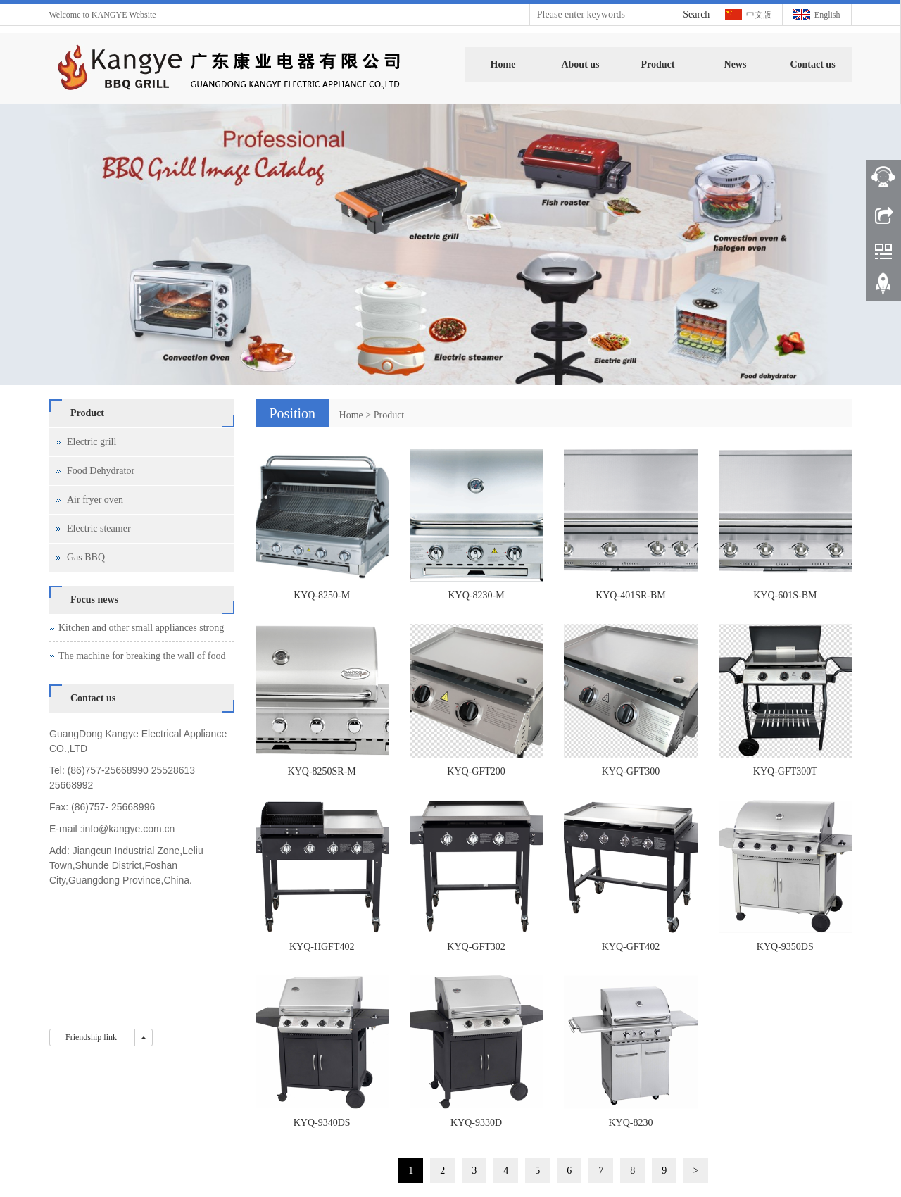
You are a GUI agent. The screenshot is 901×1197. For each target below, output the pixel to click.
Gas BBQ (86, 557)
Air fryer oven (95, 499)
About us (580, 64)
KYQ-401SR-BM (631, 595)
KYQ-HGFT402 (322, 946)
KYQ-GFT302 (476, 946)
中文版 (758, 15)
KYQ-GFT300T (785, 771)
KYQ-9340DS (322, 1122)
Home (503, 64)
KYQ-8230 (630, 1122)
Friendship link (92, 1037)
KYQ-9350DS (785, 946)
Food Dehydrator (100, 470)
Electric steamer (99, 528)
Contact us (812, 64)
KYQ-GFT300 (631, 771)
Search (696, 14)
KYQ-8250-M (322, 595)
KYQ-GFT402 (631, 946)
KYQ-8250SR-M (322, 771)
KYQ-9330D (476, 1122)
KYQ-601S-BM (785, 595)
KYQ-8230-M (476, 595)
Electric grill (91, 442)
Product (658, 64)
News (735, 64)
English (827, 15)
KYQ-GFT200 (476, 771)
